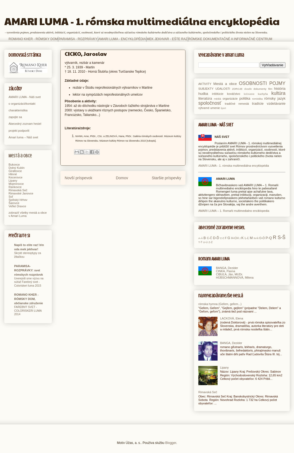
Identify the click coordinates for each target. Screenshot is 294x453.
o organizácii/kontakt (22, 103)
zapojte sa (15, 117)
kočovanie (249, 94)
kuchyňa (263, 93)
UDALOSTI (222, 88)
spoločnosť (209, 103)
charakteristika (18, 110)
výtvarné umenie (209, 108)
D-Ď (216, 238)
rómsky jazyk (274, 98)
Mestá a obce (20, 155)
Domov (122, 178)
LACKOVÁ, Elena (231, 318)
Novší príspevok (78, 178)
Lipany (13, 180)
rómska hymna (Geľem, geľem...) (220, 304)
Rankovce (15, 187)
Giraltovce (15, 171)
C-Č (209, 238)
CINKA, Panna (225, 271)
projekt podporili (19, 130)
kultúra (278, 93)
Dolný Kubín (17, 167)
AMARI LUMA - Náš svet (25, 97)
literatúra (205, 98)
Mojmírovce (16, 183)
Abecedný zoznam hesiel (25, 123)
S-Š (281, 237)
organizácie (230, 98)
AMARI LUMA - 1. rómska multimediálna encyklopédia (142, 21)
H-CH (235, 238)
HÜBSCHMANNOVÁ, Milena (235, 277)
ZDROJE (237, 88)
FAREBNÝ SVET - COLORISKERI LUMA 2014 (28, 311)
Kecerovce (15, 177)
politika (244, 98)
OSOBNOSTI (253, 83)
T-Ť (200, 242)
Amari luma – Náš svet (23, 137)
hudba (203, 94)
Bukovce (14, 164)
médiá (217, 98)
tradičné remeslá (237, 103)
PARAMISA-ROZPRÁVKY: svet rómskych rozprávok (28, 270)
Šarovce (14, 203)
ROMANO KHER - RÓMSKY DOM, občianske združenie (28, 299)
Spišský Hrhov (18, 199)
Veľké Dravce (17, 206)
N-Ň (256, 238)
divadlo (248, 89)
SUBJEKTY (206, 88)
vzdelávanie (276, 103)
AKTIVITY (204, 83)
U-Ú (205, 242)
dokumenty (259, 88)
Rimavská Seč (18, 190)
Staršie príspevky (166, 178)
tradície (258, 103)
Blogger (170, 443)
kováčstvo (233, 93)
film (270, 88)
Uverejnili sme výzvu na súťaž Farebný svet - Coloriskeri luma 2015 (29, 282)
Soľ (11, 196)
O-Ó (262, 238)
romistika (257, 98)
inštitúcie (217, 93)
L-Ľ (247, 238)
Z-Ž (210, 242)
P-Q (269, 238)
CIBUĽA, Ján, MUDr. (229, 274)
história (279, 89)
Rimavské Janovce (21, 193)
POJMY (277, 83)
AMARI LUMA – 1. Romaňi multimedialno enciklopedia (233, 210)
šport (223, 108)
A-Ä (200, 238)
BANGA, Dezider (227, 268)
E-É (222, 238)
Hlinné (13, 174)
